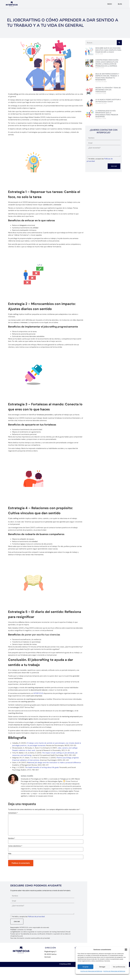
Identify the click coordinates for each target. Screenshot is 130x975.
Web (9, 853)
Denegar (102, 967)
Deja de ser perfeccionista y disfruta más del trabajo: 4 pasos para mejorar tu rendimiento (107, 77)
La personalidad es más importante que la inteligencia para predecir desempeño (106, 114)
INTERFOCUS (38, 693)
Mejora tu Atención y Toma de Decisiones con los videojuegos (108, 90)
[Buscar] (119, 42)
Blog (120, 4)
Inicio (109, 4)
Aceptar (85, 967)
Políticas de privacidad (36, 916)
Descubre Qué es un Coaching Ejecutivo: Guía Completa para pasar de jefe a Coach (108, 50)
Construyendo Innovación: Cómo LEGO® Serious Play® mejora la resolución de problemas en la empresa (107, 63)
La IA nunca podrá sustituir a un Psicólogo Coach (108, 101)
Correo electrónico (15, 846)
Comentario (13, 813)
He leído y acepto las (28, 916)
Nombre (11, 838)
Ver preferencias (119, 967)
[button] (126, 950)
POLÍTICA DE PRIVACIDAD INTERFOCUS (91, 971)
